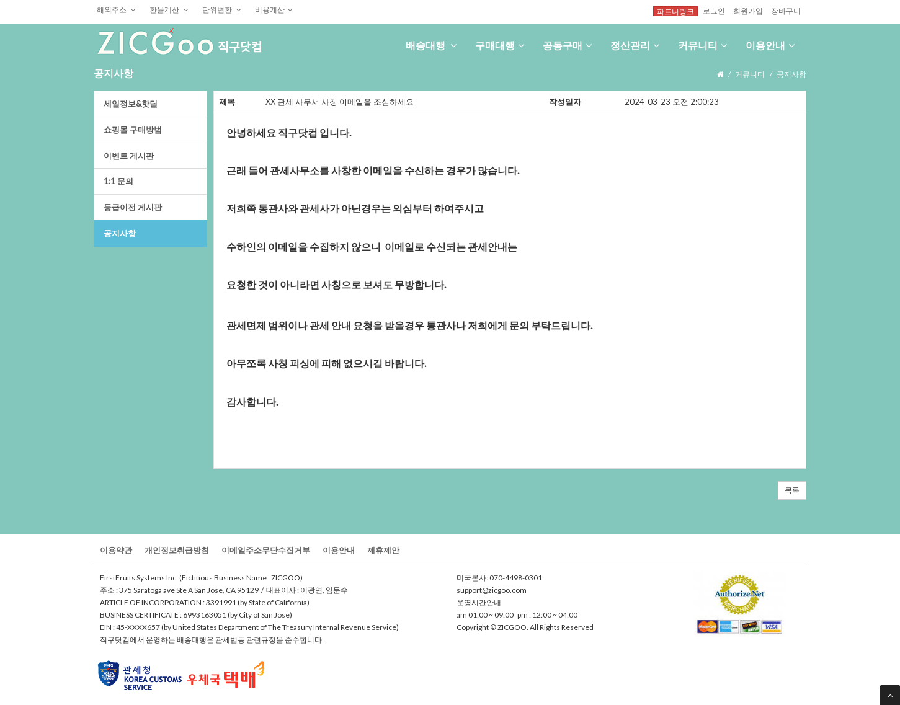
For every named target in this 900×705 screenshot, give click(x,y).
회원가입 (748, 10)
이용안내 (770, 45)
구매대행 (499, 45)
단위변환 (221, 9)
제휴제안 (383, 550)
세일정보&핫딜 (131, 104)
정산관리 (634, 45)
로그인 (714, 10)
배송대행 (431, 45)
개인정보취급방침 (177, 550)
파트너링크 (675, 11)
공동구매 (567, 45)
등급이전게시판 (133, 207)
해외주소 (116, 9)
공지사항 (120, 233)
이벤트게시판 (129, 156)
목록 (792, 490)
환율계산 (169, 9)
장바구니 (786, 10)
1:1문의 (118, 181)
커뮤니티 (702, 45)
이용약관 (116, 550)
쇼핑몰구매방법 (133, 130)
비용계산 (274, 9)
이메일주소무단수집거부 (265, 550)
